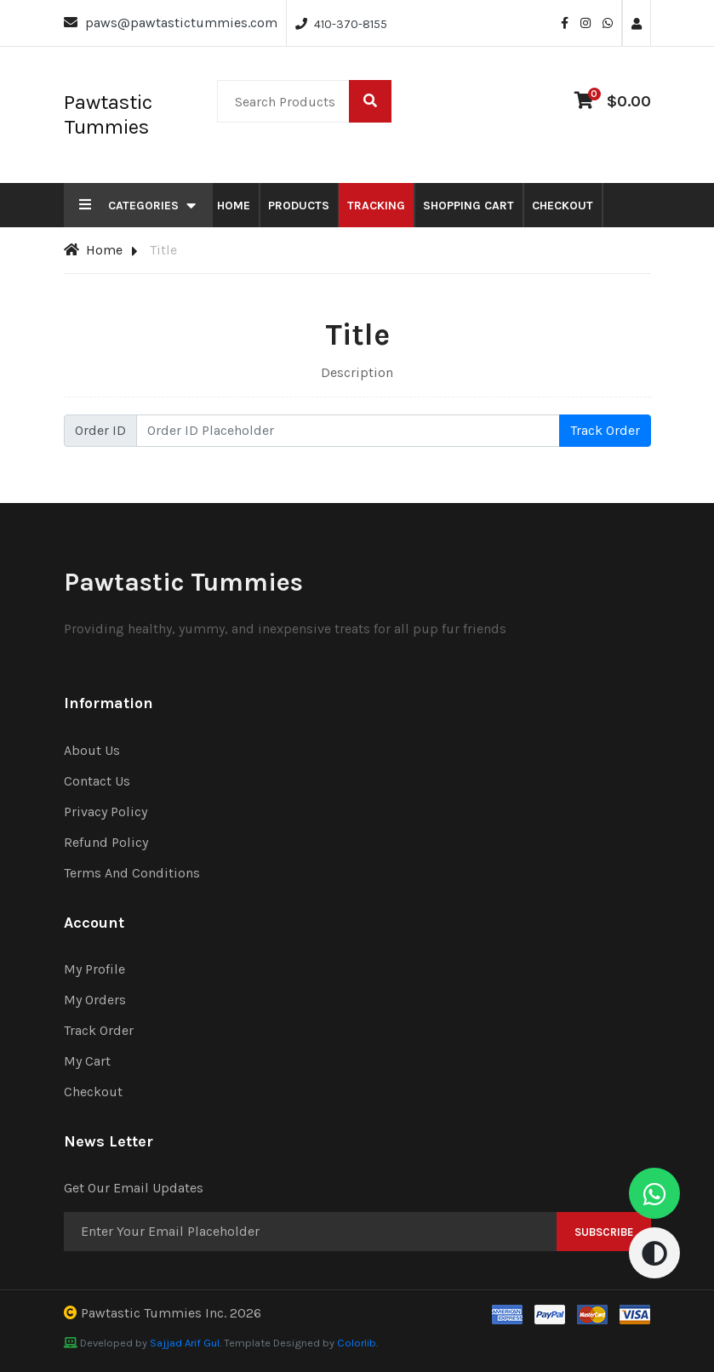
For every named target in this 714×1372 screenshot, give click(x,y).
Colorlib (356, 1342)
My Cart (87, 1061)
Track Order (605, 430)
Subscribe (603, 1232)
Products (298, 205)
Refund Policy (106, 842)
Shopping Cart (468, 205)
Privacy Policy (105, 811)
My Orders (95, 1000)
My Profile (94, 969)
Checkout (562, 205)
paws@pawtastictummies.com (181, 22)
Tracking (376, 205)
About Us (92, 750)
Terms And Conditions (132, 873)
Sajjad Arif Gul (185, 1342)
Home (233, 205)
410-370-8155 (350, 24)
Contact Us (97, 781)
